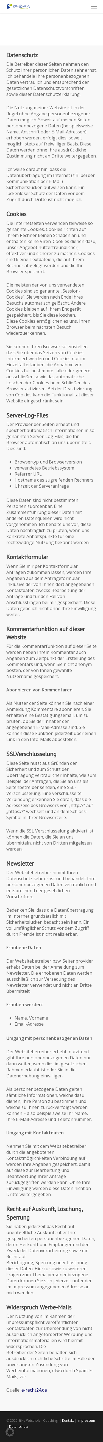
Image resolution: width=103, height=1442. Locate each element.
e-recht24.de (34, 1390)
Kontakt (68, 1420)
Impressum (86, 1420)
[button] (94, 6)
